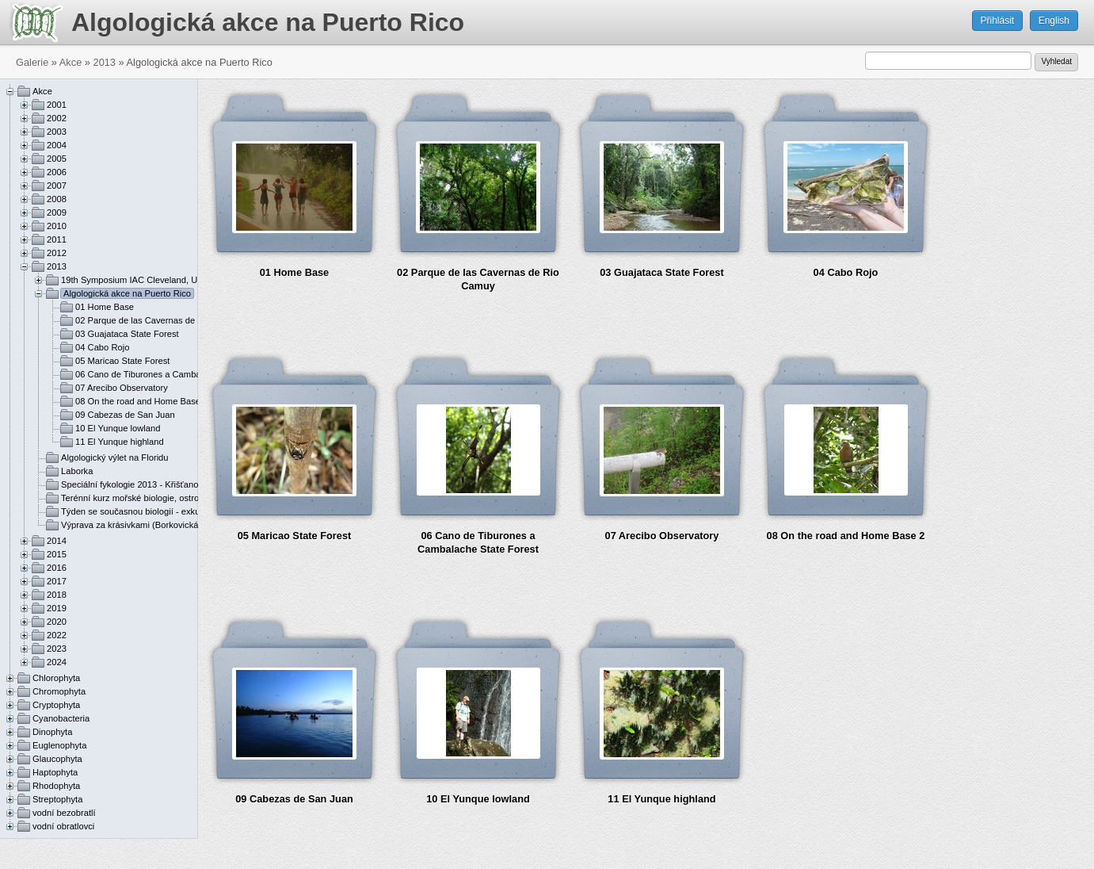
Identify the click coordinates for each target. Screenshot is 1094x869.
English (1054, 20)
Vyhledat (1056, 61)
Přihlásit (998, 20)
